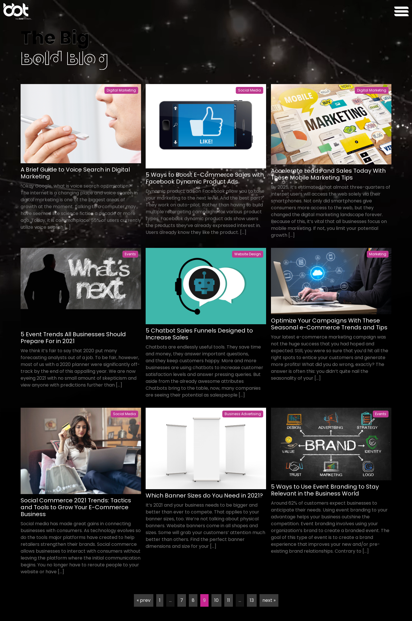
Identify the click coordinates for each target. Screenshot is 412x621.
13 (252, 600)
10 (216, 600)
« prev (143, 600)
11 (228, 600)
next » (269, 600)
